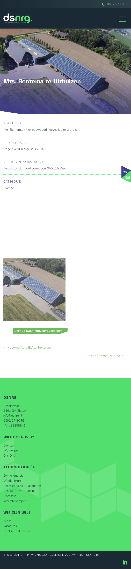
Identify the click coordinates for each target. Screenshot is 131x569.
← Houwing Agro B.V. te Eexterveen (28, 348)
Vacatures (10, 526)
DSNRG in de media (17, 531)
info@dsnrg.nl (12, 416)
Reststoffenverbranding (19, 491)
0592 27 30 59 (14, 421)
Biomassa (9, 496)
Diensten (9, 445)
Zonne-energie (13, 476)
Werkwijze (10, 450)
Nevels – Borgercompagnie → (107, 355)
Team (7, 521)
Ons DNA (9, 456)
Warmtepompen (14, 501)
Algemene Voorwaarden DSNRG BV (75, 555)
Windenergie (12, 481)
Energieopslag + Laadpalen (22, 486)
